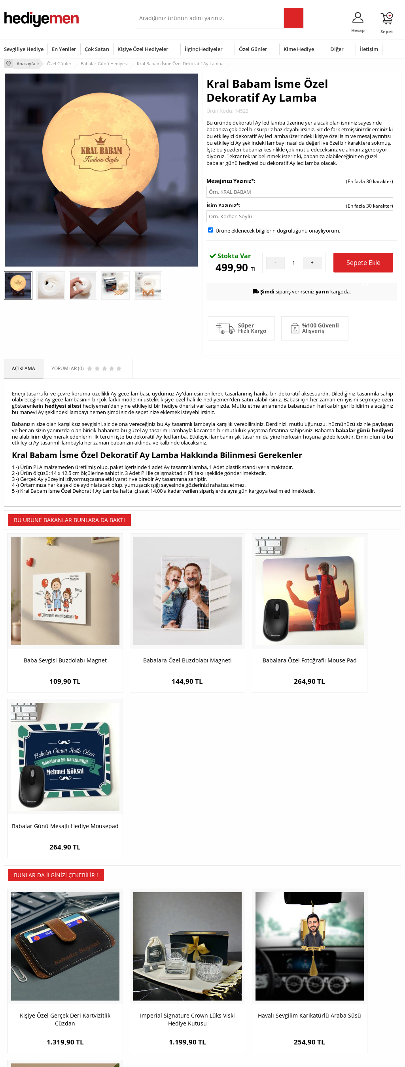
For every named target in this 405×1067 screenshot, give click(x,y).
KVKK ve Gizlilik (20, 1000)
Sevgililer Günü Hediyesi (233, 953)
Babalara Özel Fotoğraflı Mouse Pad (252, 638)
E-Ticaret (178, 1057)
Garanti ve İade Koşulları (31, 988)
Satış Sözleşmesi (22, 976)
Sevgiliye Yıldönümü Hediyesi (161, 1020)
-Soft (160, 1057)
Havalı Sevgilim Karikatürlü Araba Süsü (252, 810)
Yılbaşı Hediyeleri (225, 976)
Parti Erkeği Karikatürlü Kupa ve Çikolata (351, 810)
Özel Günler (253, 49)
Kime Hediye (299, 49)
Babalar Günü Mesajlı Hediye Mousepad (351, 638)
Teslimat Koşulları (23, 953)
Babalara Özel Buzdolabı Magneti (152, 638)
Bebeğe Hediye (291, 988)
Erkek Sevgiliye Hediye (163, 994)
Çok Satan (97, 49)
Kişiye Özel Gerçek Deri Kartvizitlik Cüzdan (53, 810)
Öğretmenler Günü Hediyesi (227, 1003)
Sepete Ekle (363, 264)
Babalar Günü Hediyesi (231, 1017)
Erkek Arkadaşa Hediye (97, 964)
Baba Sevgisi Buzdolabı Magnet (53, 638)
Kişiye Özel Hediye (92, 953)
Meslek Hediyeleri (91, 1012)
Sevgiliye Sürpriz (90, 1000)
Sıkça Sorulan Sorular (27, 1012)
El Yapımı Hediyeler (93, 988)
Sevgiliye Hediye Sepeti (164, 964)
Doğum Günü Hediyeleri (232, 964)
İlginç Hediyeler (204, 49)
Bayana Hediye (290, 964)
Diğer (337, 49)
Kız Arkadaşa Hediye (94, 976)
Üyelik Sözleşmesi (24, 964)
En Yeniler (64, 49)
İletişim (369, 49)
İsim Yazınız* (222, 204)
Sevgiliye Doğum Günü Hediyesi (164, 979)
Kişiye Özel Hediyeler (142, 49)
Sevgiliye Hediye (24, 49)
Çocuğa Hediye (290, 976)
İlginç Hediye (288, 1012)
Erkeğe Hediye (290, 953)
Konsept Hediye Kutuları (165, 953)
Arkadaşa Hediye (293, 1000)
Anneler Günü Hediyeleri (233, 988)
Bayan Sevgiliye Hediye (164, 1006)
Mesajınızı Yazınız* (230, 180)
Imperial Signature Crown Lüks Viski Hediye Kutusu (153, 810)
